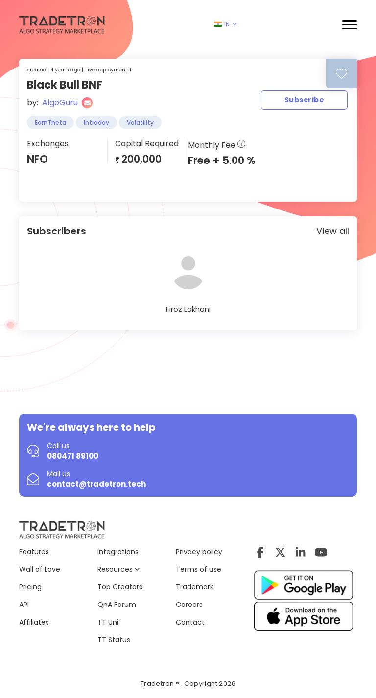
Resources (118, 569)
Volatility (140, 122)
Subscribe (304, 100)
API (24, 604)
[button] (349, 24)
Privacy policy (199, 552)
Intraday (96, 122)
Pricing (30, 587)
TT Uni (107, 622)
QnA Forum (116, 604)
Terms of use (198, 569)
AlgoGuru (60, 102)
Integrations (118, 552)
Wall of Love (39, 569)
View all (332, 231)
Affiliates (34, 622)
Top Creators (119, 587)
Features (34, 552)
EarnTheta (50, 122)
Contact (190, 622)
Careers (189, 604)
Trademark (194, 587)
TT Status (113, 640)
